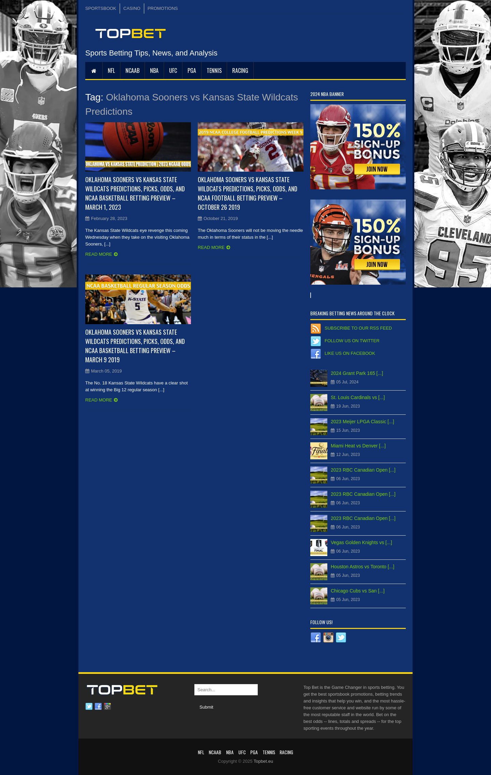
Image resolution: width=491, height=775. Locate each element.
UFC (173, 70)
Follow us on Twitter (352, 340)
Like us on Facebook (350, 353)
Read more (98, 254)
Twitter (89, 706)
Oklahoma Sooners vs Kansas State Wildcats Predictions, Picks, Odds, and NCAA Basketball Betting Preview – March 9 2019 (135, 346)
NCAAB (132, 70)
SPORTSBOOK (100, 8)
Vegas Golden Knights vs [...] (361, 542)
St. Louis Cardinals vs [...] (358, 397)
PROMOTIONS (163, 8)
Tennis (214, 70)
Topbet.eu (263, 761)
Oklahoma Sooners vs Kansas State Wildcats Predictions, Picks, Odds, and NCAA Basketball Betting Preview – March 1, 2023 (135, 193)
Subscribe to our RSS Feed (358, 328)
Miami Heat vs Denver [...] (358, 445)
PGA (192, 70)
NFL (111, 70)
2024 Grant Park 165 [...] (357, 373)
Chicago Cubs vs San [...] (358, 591)
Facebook (98, 706)
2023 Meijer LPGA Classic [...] (362, 421)
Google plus (107, 706)
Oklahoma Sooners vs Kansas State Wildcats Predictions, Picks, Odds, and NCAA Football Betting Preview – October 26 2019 (247, 193)
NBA (154, 70)
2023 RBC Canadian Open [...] (363, 470)
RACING (240, 70)
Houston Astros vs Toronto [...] (363, 566)
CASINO (131, 8)
